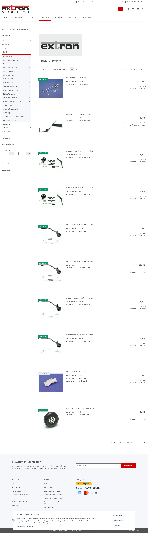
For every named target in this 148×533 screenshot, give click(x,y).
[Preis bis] (22, 153)
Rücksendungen (49, 507)
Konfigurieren (118, 520)
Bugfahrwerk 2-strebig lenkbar (76, 77)
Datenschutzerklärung (47, 466)
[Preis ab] (5, 153)
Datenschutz (29, 527)
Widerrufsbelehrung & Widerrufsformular (51, 503)
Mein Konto (92, 2)
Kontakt (108, 2)
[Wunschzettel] (133, 8)
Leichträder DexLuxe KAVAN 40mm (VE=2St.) (81, 408)
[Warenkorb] (140, 8)
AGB (45, 484)
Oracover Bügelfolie (10, 86)
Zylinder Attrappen (9, 120)
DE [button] (72, 2)
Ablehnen (118, 526)
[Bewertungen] (83, 381)
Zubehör (5, 52)
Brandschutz (7, 64)
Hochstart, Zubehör (9, 75)
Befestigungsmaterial (10, 60)
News (101, 2)
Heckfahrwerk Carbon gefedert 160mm (79, 298)
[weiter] (144, 69)
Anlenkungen (7, 56)
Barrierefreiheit (49, 511)
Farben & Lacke (7, 131)
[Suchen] (76, 9)
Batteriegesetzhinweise (52, 491)
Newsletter (16, 505)
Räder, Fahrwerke (9, 94)
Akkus (4, 41)
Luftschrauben (8, 83)
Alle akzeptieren (118, 515)
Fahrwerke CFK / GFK (10, 68)
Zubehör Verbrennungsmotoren (14, 116)
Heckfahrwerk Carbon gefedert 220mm (79, 335)
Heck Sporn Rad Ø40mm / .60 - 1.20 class (80, 188)
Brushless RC (6, 124)
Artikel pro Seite (59, 69)
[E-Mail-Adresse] (98, 465)
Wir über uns (16, 484)
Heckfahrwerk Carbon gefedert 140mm (79, 261)
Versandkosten (17, 491)
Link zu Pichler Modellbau (136, 2)
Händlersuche (119, 2)
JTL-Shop (137, 530)
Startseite (81, 2)
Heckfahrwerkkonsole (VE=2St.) (76, 371)
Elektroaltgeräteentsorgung (53, 495)
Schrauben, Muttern (10, 98)
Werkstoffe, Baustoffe (10, 109)
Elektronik (5, 128)
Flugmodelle (6, 44)
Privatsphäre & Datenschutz (53, 498)
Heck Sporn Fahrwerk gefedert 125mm (79, 114)
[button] (128, 8)
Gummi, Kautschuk (9, 71)
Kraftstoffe (5, 48)
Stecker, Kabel (8, 105)
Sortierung (44, 69)
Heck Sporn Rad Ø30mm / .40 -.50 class (79, 151)
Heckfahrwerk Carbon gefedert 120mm (79, 224)
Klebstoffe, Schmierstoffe (11, 79)
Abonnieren (128, 466)
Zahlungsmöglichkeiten (20, 495)
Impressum (48, 487)
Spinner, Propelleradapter (12, 101)
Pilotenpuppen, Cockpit (11, 90)
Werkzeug (6, 113)
